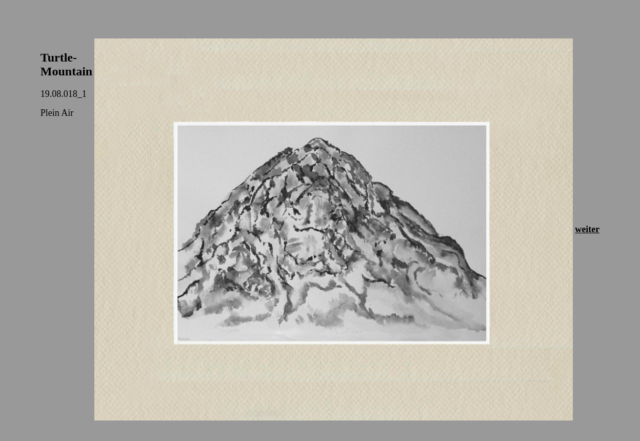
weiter (587, 229)
